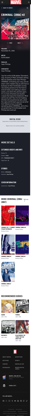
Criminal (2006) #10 (20, 227)
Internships (6, 367)
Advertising (19, 357)
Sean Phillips (5, 64)
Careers (5, 364)
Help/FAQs (6, 360)
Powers (17, 315)
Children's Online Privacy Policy (10, 413)
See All (26, 200)
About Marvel (7, 357)
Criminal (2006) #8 (20, 256)
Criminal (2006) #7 (6, 284)
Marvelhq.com (19, 364)
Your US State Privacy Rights (9, 411)
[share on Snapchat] (18, 401)
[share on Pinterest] (21, 401)
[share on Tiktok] (27, 401)
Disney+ (17, 360)
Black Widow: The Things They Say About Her (20, 337)
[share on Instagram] (9, 401)
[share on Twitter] (6, 401)
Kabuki (3, 315)
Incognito (4, 335)
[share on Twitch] (24, 401)
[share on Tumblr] (12, 401)
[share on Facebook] (3, 401)
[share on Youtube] (15, 401)
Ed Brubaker (5, 57)
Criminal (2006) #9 (6, 256)
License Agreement (23, 413)
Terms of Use (11, 409)
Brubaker (3, 231)
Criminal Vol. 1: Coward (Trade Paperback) (8, 228)
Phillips (7, 231)
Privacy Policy (19, 409)
